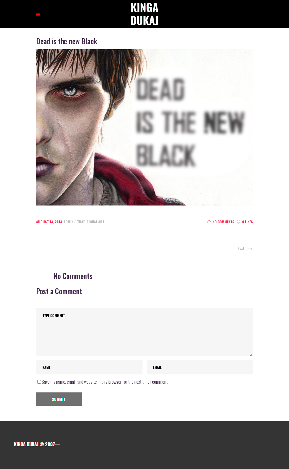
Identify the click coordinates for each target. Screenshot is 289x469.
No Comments (220, 221)
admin (69, 221)
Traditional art (90, 221)
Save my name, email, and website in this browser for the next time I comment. (105, 381)
